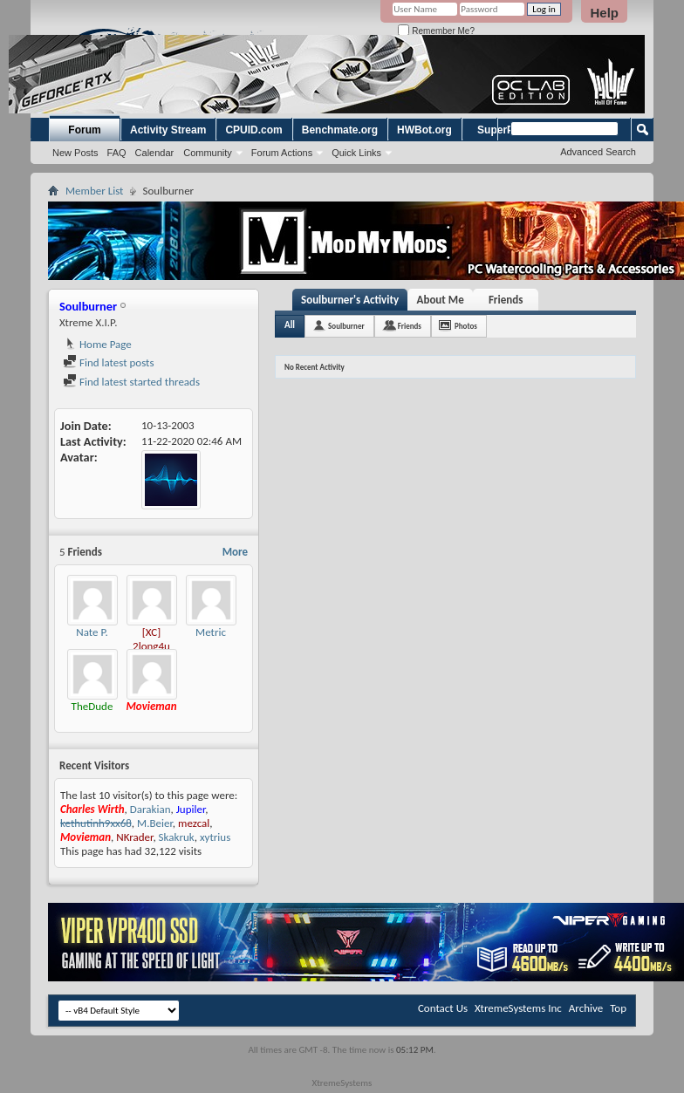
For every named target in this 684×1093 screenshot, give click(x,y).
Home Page (97, 344)
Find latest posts (108, 362)
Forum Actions (281, 152)
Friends (506, 299)
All (289, 325)
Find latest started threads (131, 381)
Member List (94, 190)
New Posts (75, 152)
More (235, 551)
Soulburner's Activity (350, 299)
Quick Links (356, 152)
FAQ (117, 152)
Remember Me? (436, 31)
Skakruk (177, 837)
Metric (210, 632)
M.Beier (155, 823)
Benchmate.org (340, 130)
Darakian (150, 809)
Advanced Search (598, 152)
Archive (586, 1007)
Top (618, 1007)
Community (207, 152)
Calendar (154, 152)
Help (604, 12)
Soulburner (346, 326)
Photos (466, 326)
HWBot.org (424, 130)
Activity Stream (168, 130)
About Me (440, 299)
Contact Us (443, 1007)
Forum (84, 130)
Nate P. (91, 632)
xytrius (215, 837)
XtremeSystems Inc (518, 1007)
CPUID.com (253, 130)
